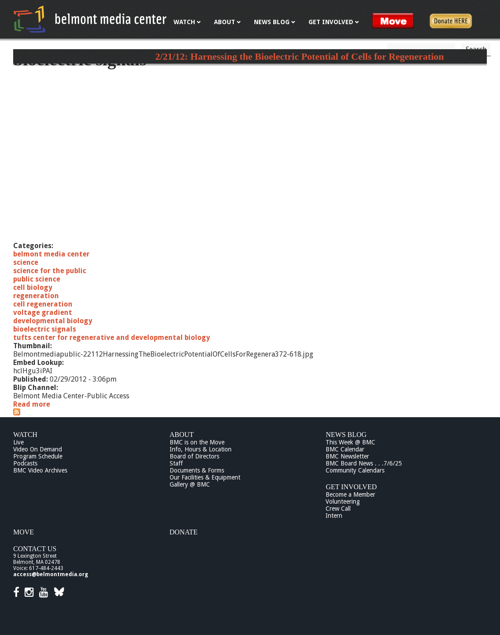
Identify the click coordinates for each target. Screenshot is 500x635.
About (182, 434)
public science (36, 279)
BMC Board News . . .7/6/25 (364, 463)
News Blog (346, 434)
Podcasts (25, 463)
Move (23, 532)
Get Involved (351, 487)
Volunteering (343, 501)
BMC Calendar (345, 449)
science (25, 262)
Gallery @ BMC (190, 484)
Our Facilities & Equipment (205, 477)
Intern (334, 515)
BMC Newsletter (347, 456)
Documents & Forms (197, 470)
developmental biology (52, 321)
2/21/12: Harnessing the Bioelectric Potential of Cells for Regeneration (299, 56)
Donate (184, 532)
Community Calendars (355, 470)
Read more (31, 404)
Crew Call (338, 508)
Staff (176, 463)
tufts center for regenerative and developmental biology (111, 337)
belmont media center (51, 254)
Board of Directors (194, 456)
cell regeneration (42, 304)
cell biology (32, 287)
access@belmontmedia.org (50, 574)
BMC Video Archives (40, 470)
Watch (25, 434)
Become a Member (350, 494)
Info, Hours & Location (201, 449)
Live (18, 442)
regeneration (36, 296)
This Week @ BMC (350, 442)
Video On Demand (37, 449)
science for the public (49, 271)
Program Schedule (37, 456)
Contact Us (34, 548)
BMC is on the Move (197, 442)
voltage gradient (42, 312)
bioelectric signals (44, 329)
